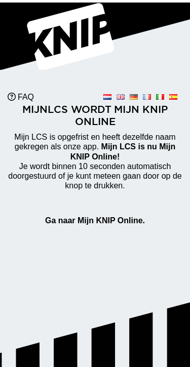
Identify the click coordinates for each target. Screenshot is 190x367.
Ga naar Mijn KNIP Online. (95, 220)
